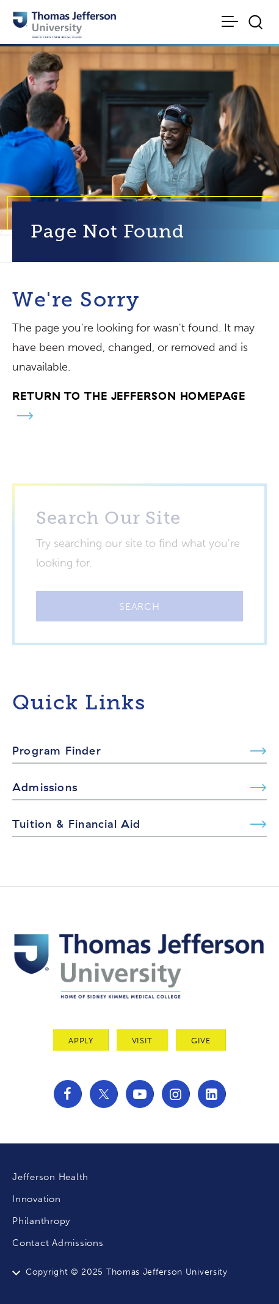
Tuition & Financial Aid (76, 824)
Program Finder (56, 750)
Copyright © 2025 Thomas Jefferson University (127, 1272)
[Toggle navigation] (231, 21)
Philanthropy (41, 1220)
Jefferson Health (50, 1177)
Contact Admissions (58, 1242)
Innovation (36, 1199)
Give (201, 1040)
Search (139, 612)
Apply (80, 1040)
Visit (142, 1040)
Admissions (45, 787)
